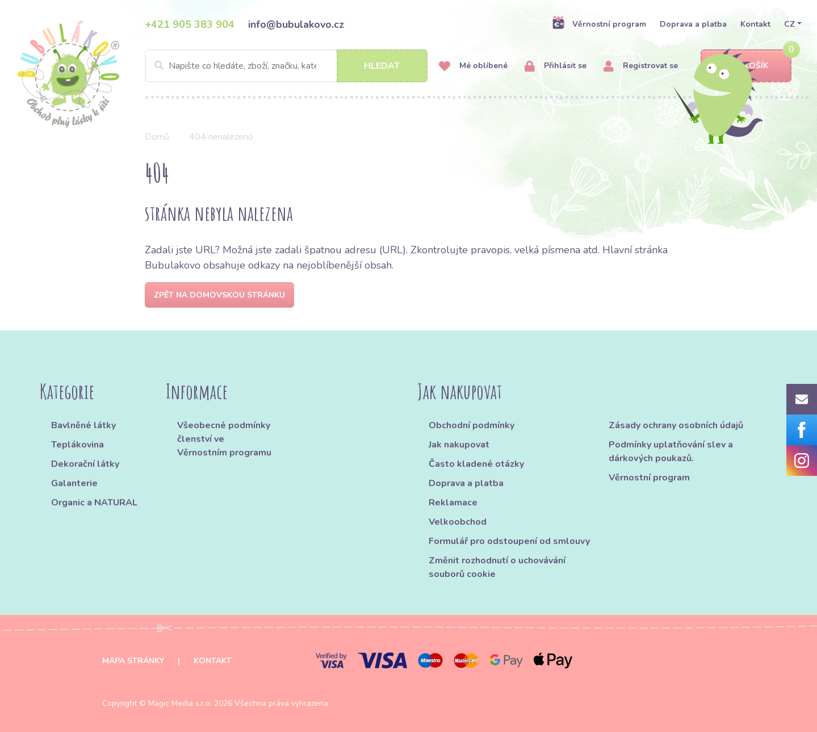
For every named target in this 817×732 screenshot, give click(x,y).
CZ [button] (789, 24)
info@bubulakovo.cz (296, 24)
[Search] (286, 65)
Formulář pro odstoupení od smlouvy (509, 541)
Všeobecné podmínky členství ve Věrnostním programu (224, 439)
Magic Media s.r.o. (180, 703)
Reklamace (453, 502)
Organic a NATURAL (94, 502)
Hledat (382, 66)
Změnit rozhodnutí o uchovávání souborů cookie (497, 567)
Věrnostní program (599, 24)
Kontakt (755, 24)
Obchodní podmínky (471, 425)
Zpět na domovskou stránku (219, 295)
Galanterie (74, 483)
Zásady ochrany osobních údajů (676, 425)
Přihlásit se (555, 66)
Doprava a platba (693, 24)
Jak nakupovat (459, 444)
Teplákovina (77, 444)
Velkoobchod (458, 522)
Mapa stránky (133, 660)
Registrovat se (641, 66)
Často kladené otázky (476, 464)
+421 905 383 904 (189, 24)
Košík (746, 66)
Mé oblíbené (473, 66)
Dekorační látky (85, 464)
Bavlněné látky (83, 425)
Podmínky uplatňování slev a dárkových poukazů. (671, 451)
